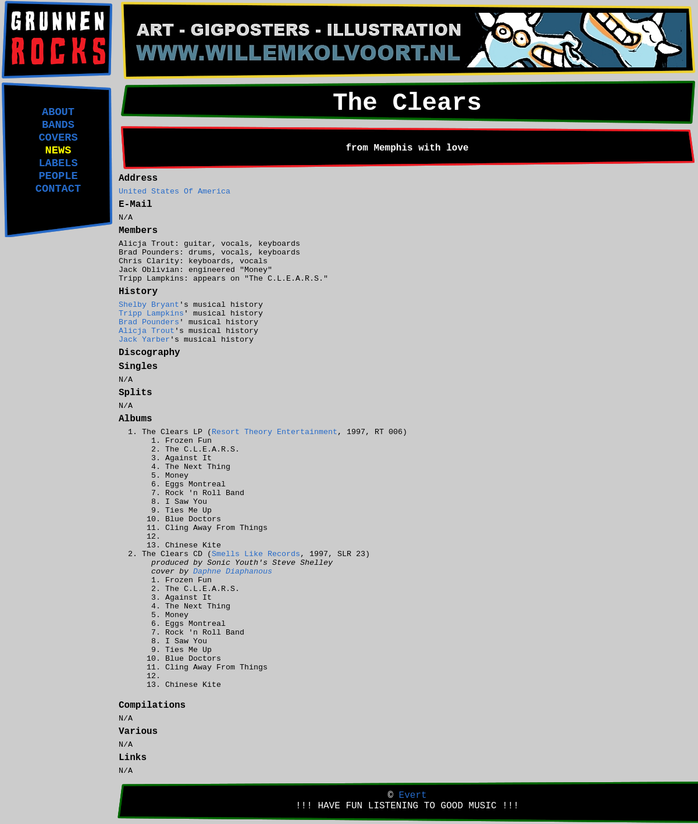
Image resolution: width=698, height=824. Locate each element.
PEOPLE (57, 176)
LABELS (57, 163)
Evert (413, 795)
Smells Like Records (256, 554)
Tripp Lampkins (151, 313)
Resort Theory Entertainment (274, 432)
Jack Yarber (144, 339)
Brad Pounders (149, 322)
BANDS (58, 125)
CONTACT (58, 188)
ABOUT (58, 112)
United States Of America (174, 191)
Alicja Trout (146, 331)
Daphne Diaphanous (232, 571)
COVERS (57, 137)
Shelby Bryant (149, 304)
